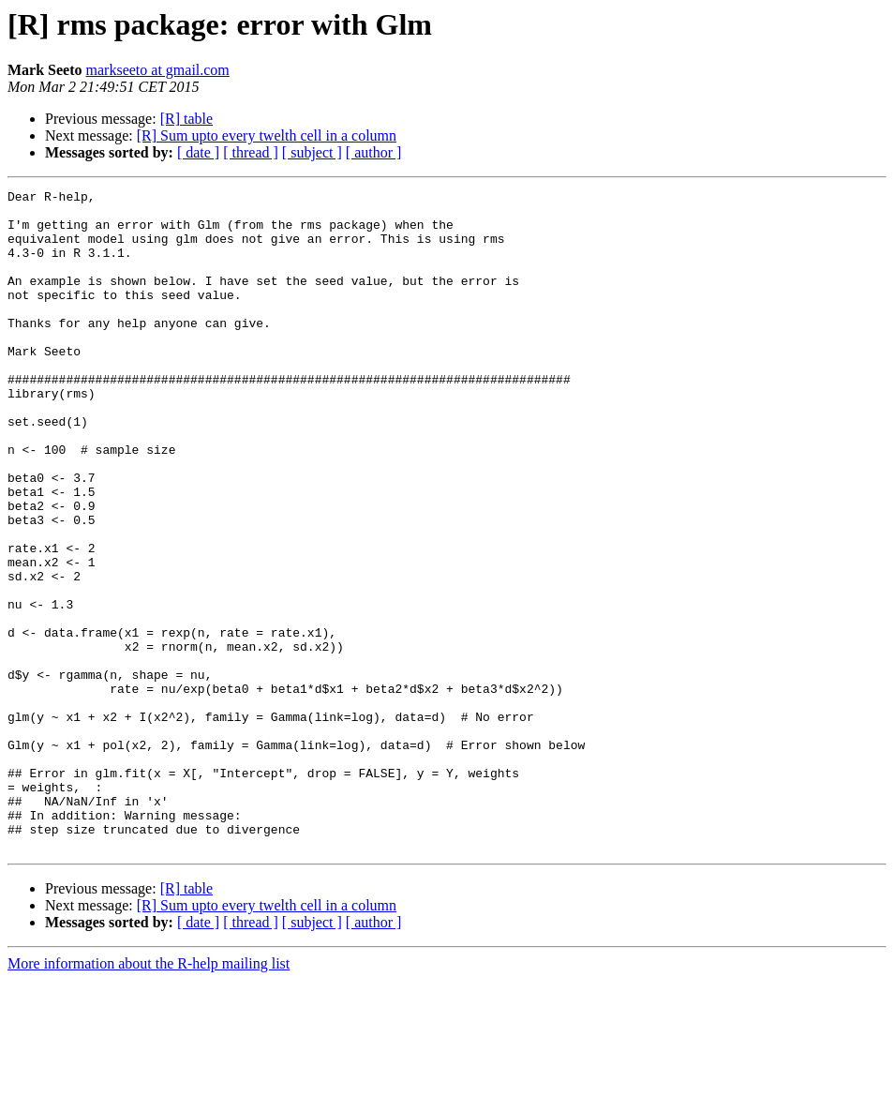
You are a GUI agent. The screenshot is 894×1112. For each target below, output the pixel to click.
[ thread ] (250, 152)
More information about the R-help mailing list (148, 1096)
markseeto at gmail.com (158, 70)
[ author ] (374, 152)
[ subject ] (312, 152)
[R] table (186, 119)
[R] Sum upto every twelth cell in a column (266, 135)
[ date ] (198, 152)
